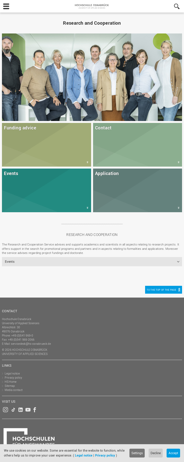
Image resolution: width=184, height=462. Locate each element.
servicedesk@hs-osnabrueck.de (31, 344)
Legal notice (83, 455)
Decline (156, 453)
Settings (137, 453)
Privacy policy (105, 455)
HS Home (10, 381)
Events (9, 261)
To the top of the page (161, 289)
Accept (173, 453)
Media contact (13, 390)
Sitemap (10, 386)
